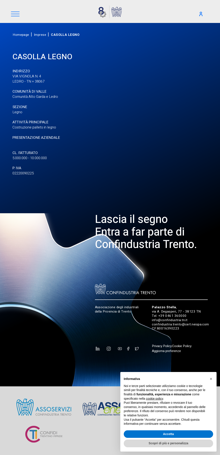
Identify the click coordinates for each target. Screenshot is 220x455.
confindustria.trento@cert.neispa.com (180, 324)
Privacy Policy (162, 346)
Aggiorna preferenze (166, 351)
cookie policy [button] (154, 398)
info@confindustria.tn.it (169, 320)
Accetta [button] (168, 434)
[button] (211, 378)
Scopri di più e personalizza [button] (168, 443)
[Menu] (15, 14)
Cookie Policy (181, 346)
